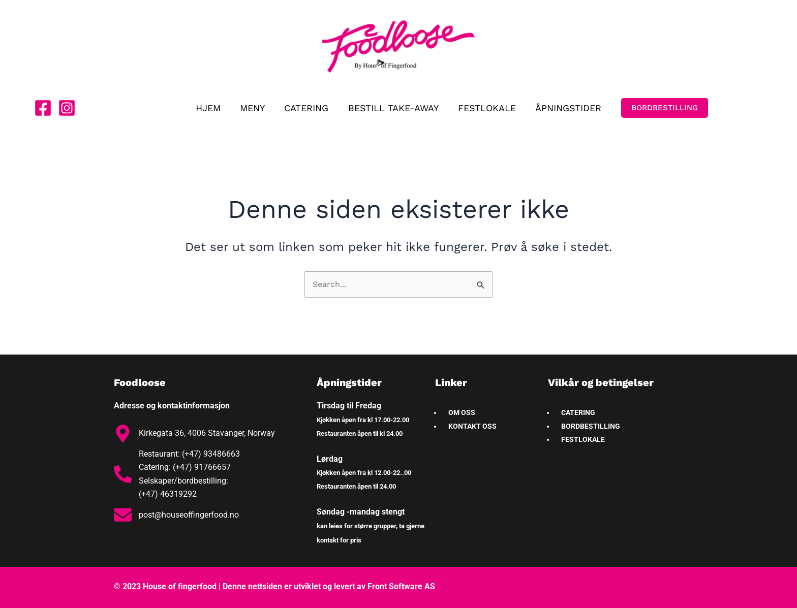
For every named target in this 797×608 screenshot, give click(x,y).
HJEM (211, 108)
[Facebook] (43, 108)
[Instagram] (67, 108)
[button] (661, 108)
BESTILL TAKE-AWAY (393, 108)
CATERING (307, 108)
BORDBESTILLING (590, 426)
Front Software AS (401, 586)
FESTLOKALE (485, 108)
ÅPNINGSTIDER (566, 108)
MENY (254, 108)
